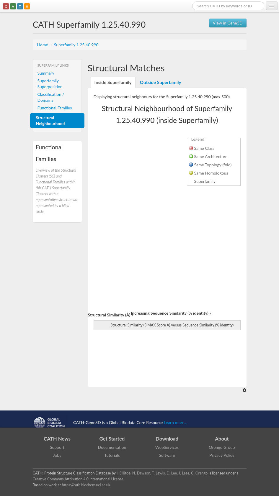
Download (167, 439)
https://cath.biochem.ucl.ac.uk (86, 485)
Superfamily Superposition (50, 83)
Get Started (112, 439)
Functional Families (54, 107)
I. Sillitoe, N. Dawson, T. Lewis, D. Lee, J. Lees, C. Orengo (162, 473)
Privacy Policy (221, 455)
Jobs (57, 455)
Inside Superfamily (113, 82)
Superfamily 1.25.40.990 (76, 44)
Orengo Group (222, 447)
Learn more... (175, 422)
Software (167, 455)
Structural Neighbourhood (50, 120)
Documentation (112, 447)
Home (43, 44)
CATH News (57, 439)
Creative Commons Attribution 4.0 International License (78, 479)
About (222, 439)
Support (57, 447)
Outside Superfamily (160, 82)
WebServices (167, 447)
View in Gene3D (228, 22)
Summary (46, 72)
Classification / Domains (50, 97)
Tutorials (112, 455)
